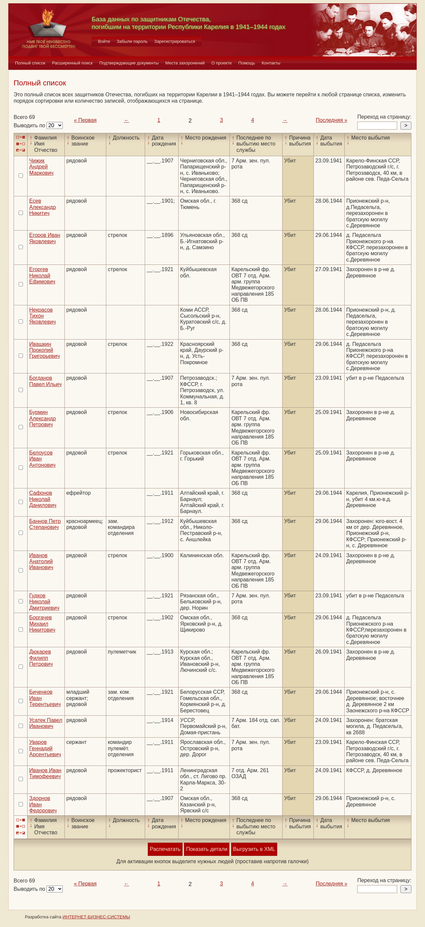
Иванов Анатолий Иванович (41, 561)
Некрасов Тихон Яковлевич (42, 316)
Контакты (271, 62)
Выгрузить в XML (254, 849)
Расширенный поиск (72, 62)
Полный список (30, 62)
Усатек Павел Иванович (45, 723)
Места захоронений (185, 62)
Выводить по (30, 125)
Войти (104, 41)
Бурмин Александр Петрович (42, 418)
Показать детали (206, 849)
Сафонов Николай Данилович (42, 499)
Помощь (246, 62)
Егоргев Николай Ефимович (42, 275)
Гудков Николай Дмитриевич (44, 602)
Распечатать (165, 849)
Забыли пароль (132, 41)
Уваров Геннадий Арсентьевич (45, 748)
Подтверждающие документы (129, 62)
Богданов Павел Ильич (45, 381)
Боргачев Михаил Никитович (42, 624)
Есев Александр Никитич (42, 207)
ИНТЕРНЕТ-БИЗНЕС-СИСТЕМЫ (96, 916)
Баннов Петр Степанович (45, 524)
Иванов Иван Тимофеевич (45, 773)
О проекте (222, 62)
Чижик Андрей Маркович (41, 167)
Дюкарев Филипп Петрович (41, 658)
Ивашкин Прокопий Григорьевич (44, 350)
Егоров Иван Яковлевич (44, 238)
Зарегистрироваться (174, 41)
